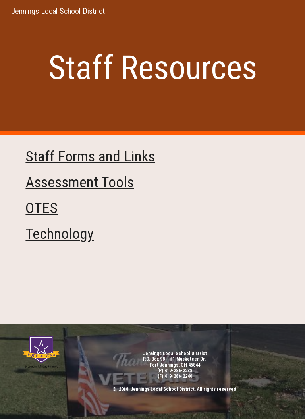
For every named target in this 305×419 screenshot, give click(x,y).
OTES (41, 208)
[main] (152, 68)
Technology (59, 233)
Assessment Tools (79, 182)
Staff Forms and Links (90, 156)
